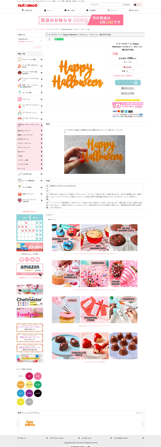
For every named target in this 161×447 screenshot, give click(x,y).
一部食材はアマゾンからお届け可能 (30, 277)
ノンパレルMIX (94, 290)
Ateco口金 (83, 326)
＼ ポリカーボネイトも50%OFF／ (94, 362)
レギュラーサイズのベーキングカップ (103, 253)
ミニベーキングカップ (80, 253)
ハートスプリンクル (80, 290)
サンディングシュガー (108, 290)
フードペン (106, 326)
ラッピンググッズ (94, 326)
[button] (69, 10)
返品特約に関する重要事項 (122, 76)
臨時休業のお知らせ (29, 211)
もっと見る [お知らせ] (37, 47)
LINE (32, 254)
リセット (140, 413)
